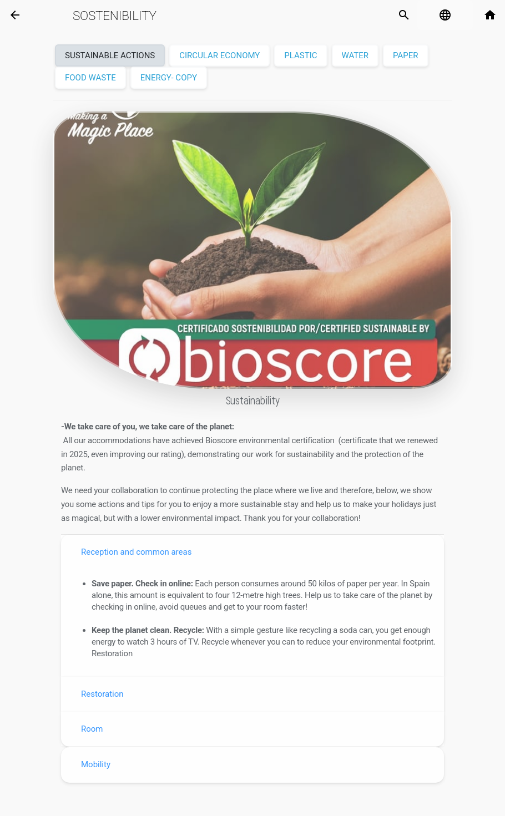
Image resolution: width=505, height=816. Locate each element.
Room (92, 729)
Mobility (95, 764)
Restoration (102, 694)
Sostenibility (114, 15)
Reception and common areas (136, 552)
